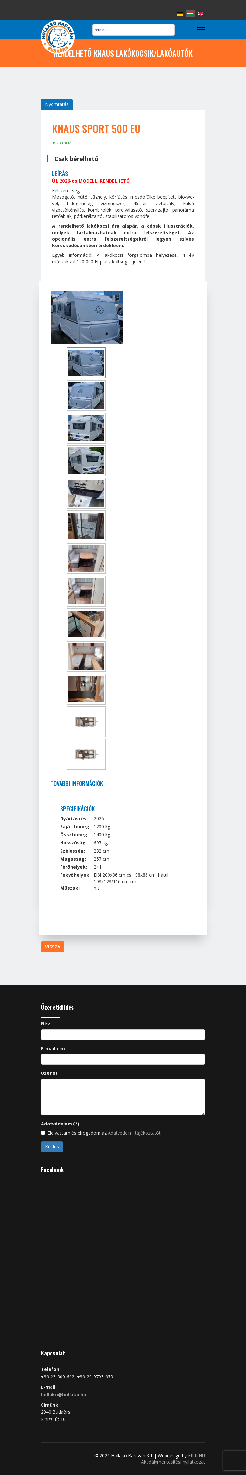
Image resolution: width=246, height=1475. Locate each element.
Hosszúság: (73, 843)
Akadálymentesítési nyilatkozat (173, 1462)
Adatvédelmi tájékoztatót (134, 1133)
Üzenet (49, 1073)
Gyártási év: (74, 818)
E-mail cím (53, 1048)
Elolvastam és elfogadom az (101, 1133)
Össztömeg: (74, 835)
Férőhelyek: (73, 867)
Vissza (52, 947)
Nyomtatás (57, 104)
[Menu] (201, 29)
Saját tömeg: (75, 826)
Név (45, 1023)
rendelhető (62, 143)
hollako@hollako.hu (63, 1394)
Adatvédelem (60, 1124)
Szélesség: (72, 851)
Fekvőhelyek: (75, 875)
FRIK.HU (196, 1455)
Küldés (52, 1147)
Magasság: (73, 859)
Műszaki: (70, 888)
